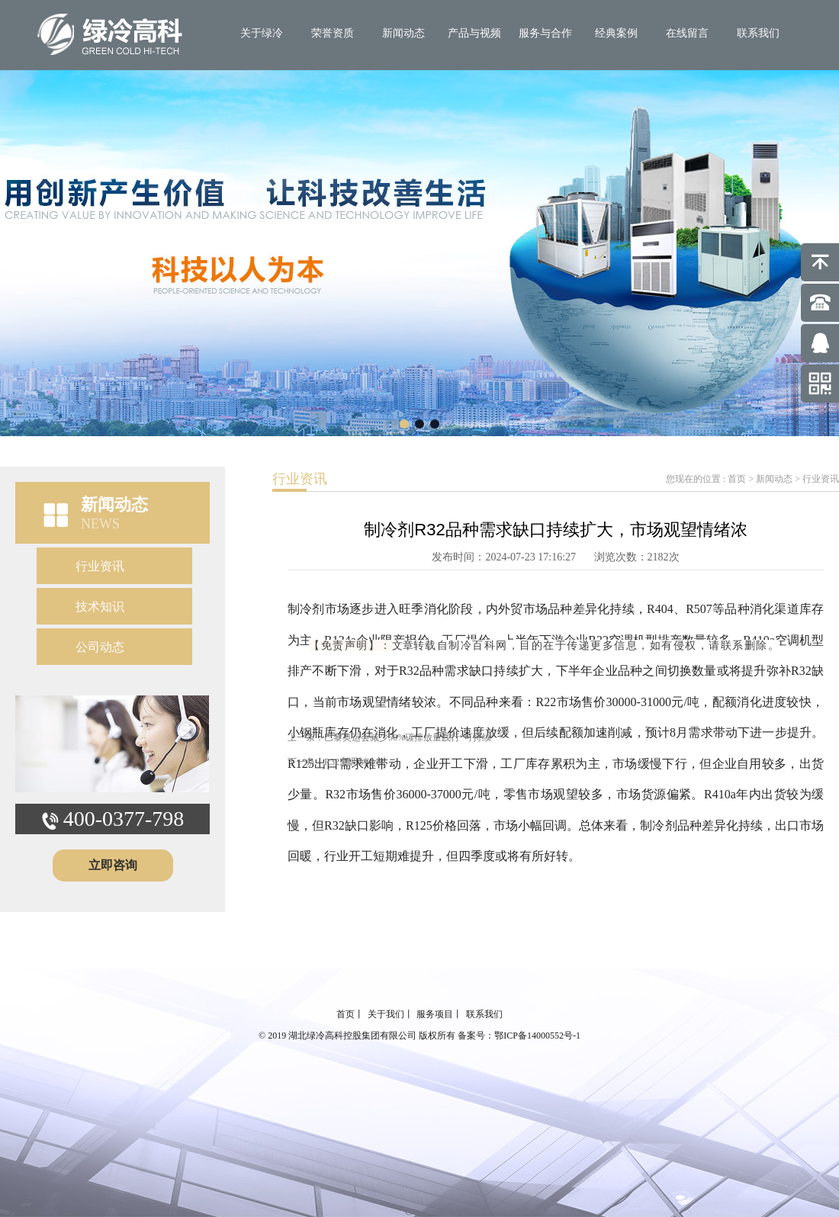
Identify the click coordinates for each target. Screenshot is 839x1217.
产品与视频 (474, 33)
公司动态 (100, 647)
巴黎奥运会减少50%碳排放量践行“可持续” (410, 737)
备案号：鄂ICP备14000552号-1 (519, 1035)
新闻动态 (403, 33)
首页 (737, 479)
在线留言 (687, 33)
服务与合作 (545, 33)
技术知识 (100, 606)
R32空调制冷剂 (354, 761)
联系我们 (758, 33)
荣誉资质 (332, 33)
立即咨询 (112, 865)
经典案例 (616, 33)
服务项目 (434, 1014)
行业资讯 (100, 566)
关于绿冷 (261, 33)
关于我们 (386, 1014)
